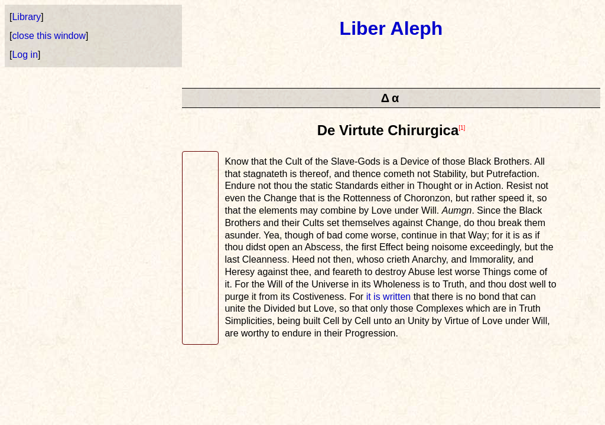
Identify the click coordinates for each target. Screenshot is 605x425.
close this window (49, 36)
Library (26, 17)
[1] (461, 128)
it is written (388, 297)
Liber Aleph (391, 28)
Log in (25, 55)
